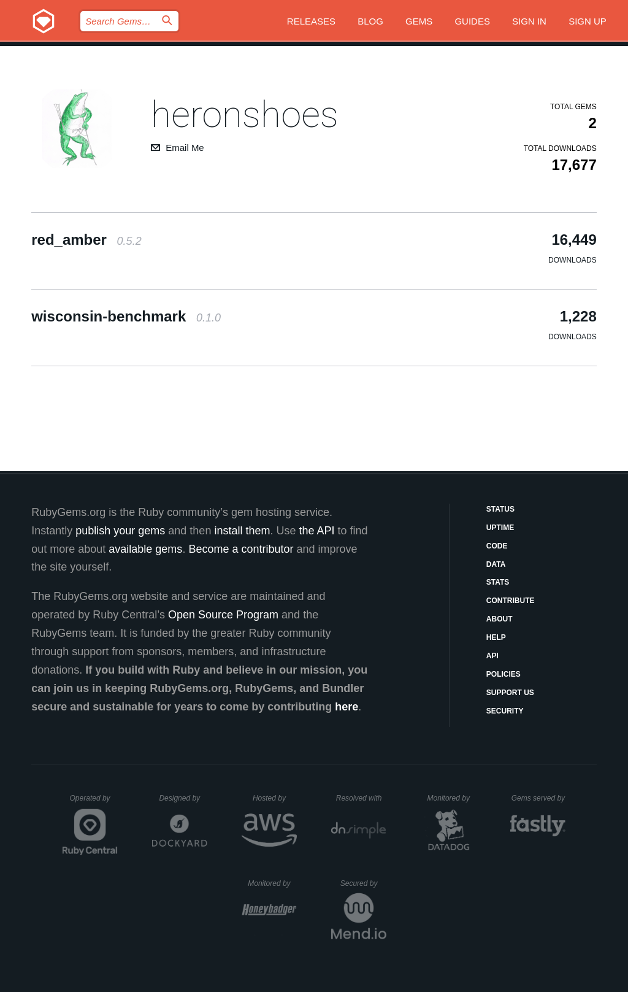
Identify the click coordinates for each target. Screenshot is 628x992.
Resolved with (361, 798)
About (499, 619)
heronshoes (245, 114)
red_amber (86, 239)
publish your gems (120, 531)
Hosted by (275, 798)
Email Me (185, 147)
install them (242, 531)
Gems (418, 21)
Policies (503, 674)
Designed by (183, 798)
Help (496, 637)
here (346, 707)
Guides (472, 21)
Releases (311, 21)
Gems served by (538, 798)
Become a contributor (240, 549)
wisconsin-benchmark (126, 316)
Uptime (500, 527)
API (492, 656)
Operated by (94, 802)
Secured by (363, 883)
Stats (498, 582)
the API (316, 531)
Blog (370, 21)
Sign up (588, 21)
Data (496, 564)
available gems (145, 549)
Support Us (510, 692)
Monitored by (452, 798)
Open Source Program (223, 615)
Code (497, 546)
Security (505, 711)
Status (500, 509)
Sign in (529, 21)
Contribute (510, 600)
